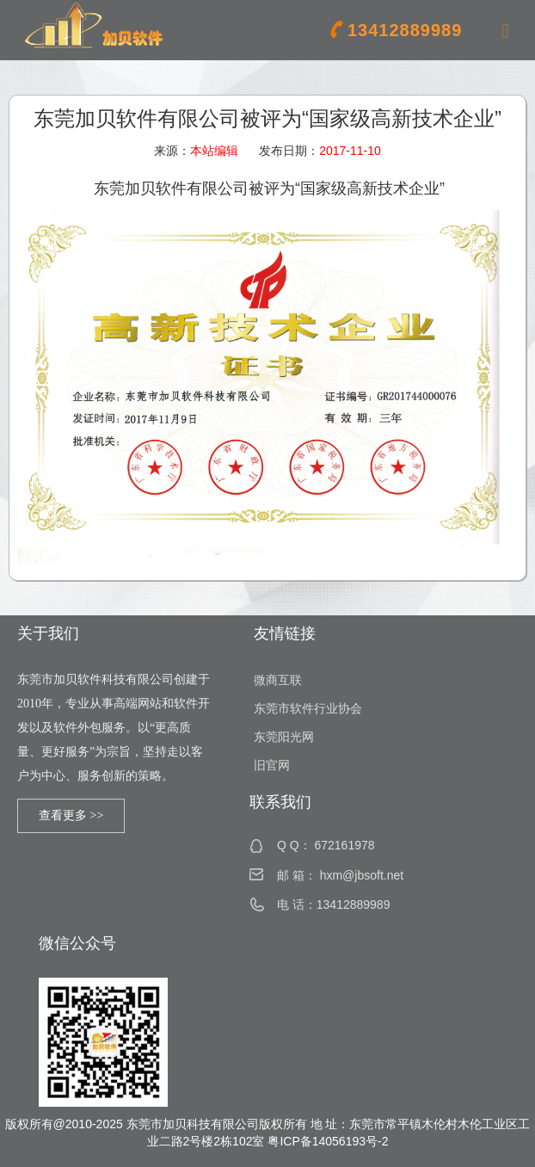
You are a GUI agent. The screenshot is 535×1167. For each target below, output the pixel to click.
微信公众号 (77, 943)
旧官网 (272, 765)
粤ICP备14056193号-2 (328, 1141)
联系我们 (280, 802)
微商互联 (278, 680)
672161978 (344, 845)
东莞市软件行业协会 (308, 708)
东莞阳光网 (284, 737)
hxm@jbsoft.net (361, 875)
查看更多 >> (71, 815)
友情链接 (285, 633)
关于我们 (48, 633)
